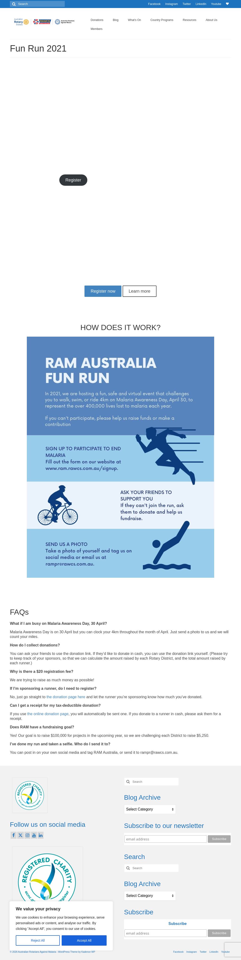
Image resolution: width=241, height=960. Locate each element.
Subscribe (178, 924)
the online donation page (47, 714)
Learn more (139, 291)
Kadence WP (88, 952)
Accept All (84, 940)
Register (73, 180)
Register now (103, 291)
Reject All (38, 940)
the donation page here (66, 697)
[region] (61, 926)
